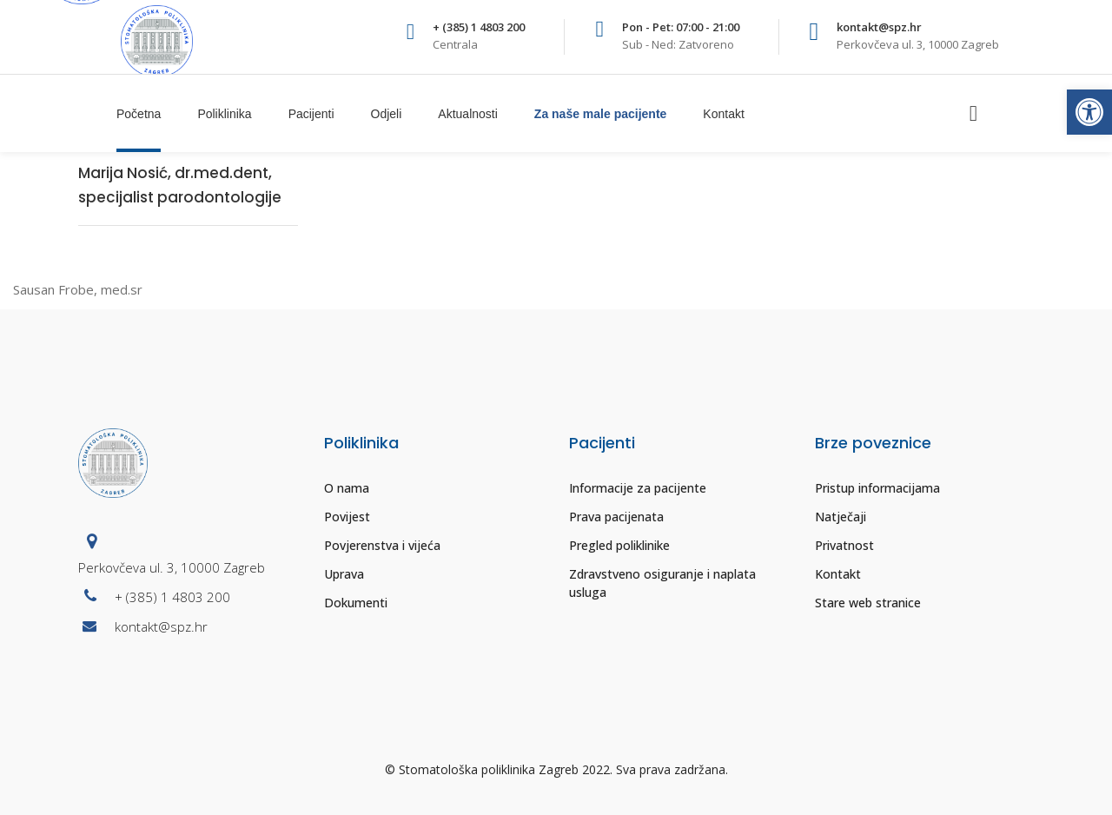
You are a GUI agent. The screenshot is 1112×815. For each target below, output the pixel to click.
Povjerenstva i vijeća (382, 545)
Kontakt (838, 574)
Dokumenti (355, 602)
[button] (1089, 112)
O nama (346, 488)
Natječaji (840, 516)
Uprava (344, 574)
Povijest (347, 516)
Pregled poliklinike (619, 545)
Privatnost (844, 545)
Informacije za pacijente (637, 488)
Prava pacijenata (616, 516)
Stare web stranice (868, 602)
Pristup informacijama (877, 488)
